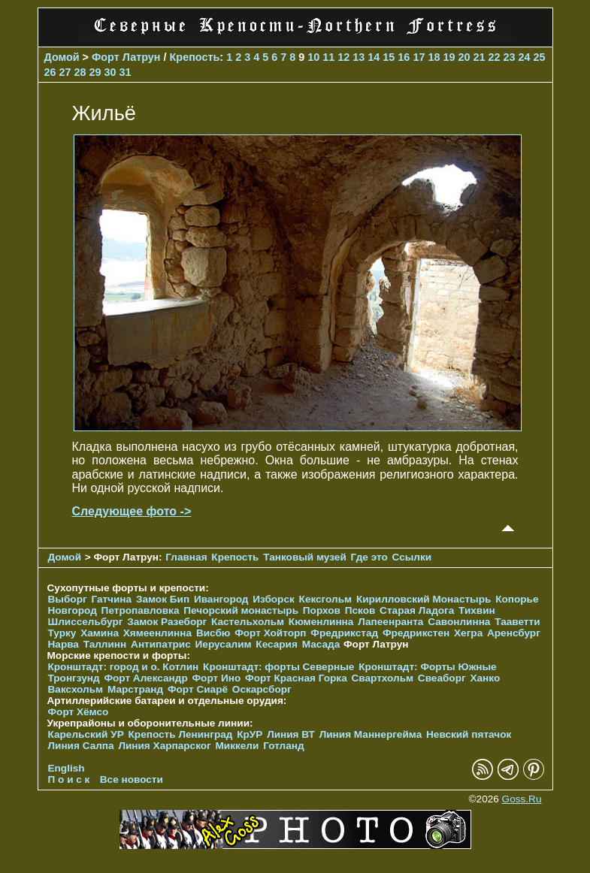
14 (374, 57)
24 (524, 57)
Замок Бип (162, 599)
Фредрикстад (344, 633)
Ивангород (221, 599)
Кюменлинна (321, 621)
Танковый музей (304, 557)
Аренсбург (513, 633)
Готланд (283, 745)
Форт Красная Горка (296, 678)
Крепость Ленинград (181, 734)
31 (126, 72)
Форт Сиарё (198, 689)
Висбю (213, 633)
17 (419, 57)
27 (65, 72)
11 (328, 57)
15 (389, 57)
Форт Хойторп (270, 633)
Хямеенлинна (157, 633)
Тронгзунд (74, 678)
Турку (62, 633)
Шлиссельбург (85, 621)
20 (464, 57)
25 (540, 57)
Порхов (321, 610)
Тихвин (476, 610)
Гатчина (111, 599)
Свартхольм (383, 678)
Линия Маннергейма (370, 734)
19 (449, 57)
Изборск (274, 599)
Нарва (63, 644)
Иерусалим (223, 644)
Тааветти (517, 621)
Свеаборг (442, 678)
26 (50, 72)
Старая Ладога (417, 610)
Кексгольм (325, 599)
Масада (321, 644)
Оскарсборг (262, 689)
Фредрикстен (416, 633)
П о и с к (69, 779)
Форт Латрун (126, 57)
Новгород (72, 610)
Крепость (195, 57)
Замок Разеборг (167, 621)
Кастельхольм (247, 621)
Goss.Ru (522, 799)
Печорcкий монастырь (240, 610)
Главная (186, 557)
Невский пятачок (468, 734)
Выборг (67, 599)
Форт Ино (216, 678)
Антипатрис (161, 644)
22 (494, 57)
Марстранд (135, 689)
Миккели (237, 745)
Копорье (516, 599)
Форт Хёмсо (78, 711)
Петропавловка (140, 610)
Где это (369, 557)
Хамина (99, 633)
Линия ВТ (291, 734)
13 (358, 57)
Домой (62, 57)
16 (404, 57)
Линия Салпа (81, 745)
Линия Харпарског (164, 745)
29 (95, 72)
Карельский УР (86, 734)
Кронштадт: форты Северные (278, 666)
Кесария (277, 644)
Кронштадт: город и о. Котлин (123, 666)
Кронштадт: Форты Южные (428, 666)
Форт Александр (145, 678)
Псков (360, 610)
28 (80, 72)
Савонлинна (459, 621)
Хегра (468, 633)
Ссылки (412, 557)
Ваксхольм (76, 689)
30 (110, 72)
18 (434, 57)
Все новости (131, 779)
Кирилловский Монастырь (423, 599)
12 (343, 57)
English (66, 768)
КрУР (249, 734)
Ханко (485, 678)
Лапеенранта (390, 621)
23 (509, 57)
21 (479, 57)
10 (313, 57)
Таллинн (105, 644)
